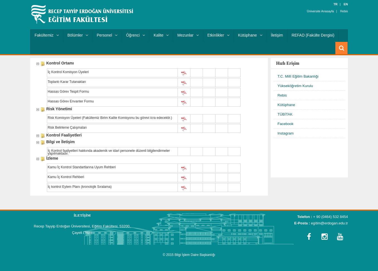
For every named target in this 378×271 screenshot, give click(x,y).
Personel (107, 35)
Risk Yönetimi (59, 109)
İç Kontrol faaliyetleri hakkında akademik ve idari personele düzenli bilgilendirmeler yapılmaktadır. (109, 151)
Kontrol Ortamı (60, 63)
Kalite (161, 35)
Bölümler (77, 35)
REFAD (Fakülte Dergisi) (313, 35)
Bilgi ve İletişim (60, 142)
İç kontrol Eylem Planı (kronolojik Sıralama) (80, 187)
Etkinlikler (218, 35)
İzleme (52, 158)
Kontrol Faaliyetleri (64, 135)
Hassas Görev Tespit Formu (68, 91)
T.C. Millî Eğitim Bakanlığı (298, 76)
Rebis (344, 11)
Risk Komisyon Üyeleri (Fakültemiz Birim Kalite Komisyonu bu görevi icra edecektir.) (110, 118)
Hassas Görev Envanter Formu (71, 101)
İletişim (277, 35)
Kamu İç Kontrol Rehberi (66, 177)
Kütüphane (250, 35)
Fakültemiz (47, 35)
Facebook (286, 124)
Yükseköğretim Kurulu (295, 86)
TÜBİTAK (285, 114)
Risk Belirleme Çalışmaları (67, 127)
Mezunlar (188, 35)
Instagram (286, 133)
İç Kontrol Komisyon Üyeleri (68, 72)
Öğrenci (135, 35)
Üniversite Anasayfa (320, 11)
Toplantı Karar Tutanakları (67, 82)
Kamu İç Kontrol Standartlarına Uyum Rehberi (82, 167)
